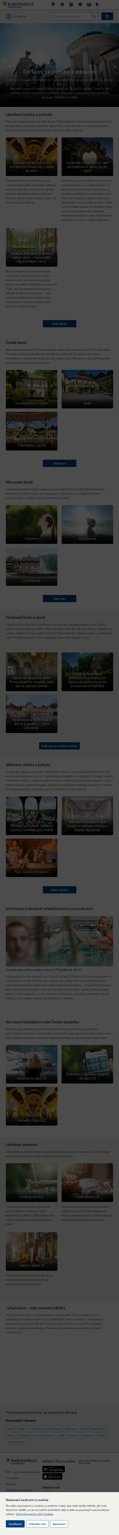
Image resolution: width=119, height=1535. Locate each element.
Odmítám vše (37, 1523)
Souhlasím (15, 1523)
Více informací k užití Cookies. (35, 1514)
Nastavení (59, 1523)
